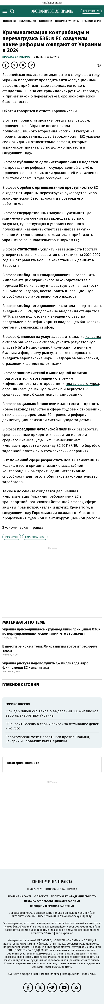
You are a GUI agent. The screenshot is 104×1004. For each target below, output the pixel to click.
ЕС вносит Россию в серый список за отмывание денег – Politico (52, 726)
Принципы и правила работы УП (52, 906)
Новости (9, 21)
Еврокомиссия (35, 536)
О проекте (41, 896)
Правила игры (91, 21)
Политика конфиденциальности (73, 896)
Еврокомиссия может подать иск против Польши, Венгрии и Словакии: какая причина (47, 739)
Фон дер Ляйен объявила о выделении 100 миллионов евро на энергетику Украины (52, 713)
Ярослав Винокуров (16, 56)
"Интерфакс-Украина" (17, 926)
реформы (11, 536)
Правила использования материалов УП (52, 901)
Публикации (27, 21)
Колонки (45, 21)
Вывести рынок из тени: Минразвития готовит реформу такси (49, 648)
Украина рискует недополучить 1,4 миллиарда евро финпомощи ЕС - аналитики (45, 665)
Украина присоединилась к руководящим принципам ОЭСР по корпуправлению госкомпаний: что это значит (51, 631)
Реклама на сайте (19, 896)
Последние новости (23, 763)
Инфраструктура (67, 21)
